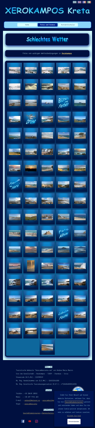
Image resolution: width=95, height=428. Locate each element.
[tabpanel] (47, 53)
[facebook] (23, 421)
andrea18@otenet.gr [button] (32, 400)
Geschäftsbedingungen (74, 402)
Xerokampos (67, 53)
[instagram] (36, 421)
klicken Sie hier (74, 416)
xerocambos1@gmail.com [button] (51, 400)
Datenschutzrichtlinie (51, 413)
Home (27, 25)
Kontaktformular (68, 25)
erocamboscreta (31, 404)
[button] (14, 70)
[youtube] (30, 421)
